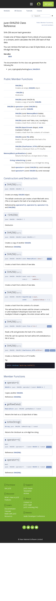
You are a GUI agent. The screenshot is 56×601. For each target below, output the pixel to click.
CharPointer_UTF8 (29, 146)
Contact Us (28, 502)
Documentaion (10, 509)
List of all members (47, 25)
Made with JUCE (10, 514)
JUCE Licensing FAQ (31, 507)
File (28, 137)
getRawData (20, 153)
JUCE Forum (28, 488)
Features (8, 500)
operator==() (42, 205)
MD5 (10, 56)
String (12, 160)
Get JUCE (48, 4)
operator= (19, 106)
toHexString (20, 160)
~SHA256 (18, 92)
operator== (20, 167)
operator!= (19, 171)
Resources (8, 516)
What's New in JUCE (12, 497)
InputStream (27, 127)
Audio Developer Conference (34, 516)
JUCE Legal (28, 505)
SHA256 (18, 85)
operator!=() (21, 205)
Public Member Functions (44, 22)
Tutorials (8, 511)
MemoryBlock (32, 113)
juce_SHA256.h (34, 69)
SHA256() (11, 207)
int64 (41, 127)
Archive (26, 493)
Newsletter (28, 491)
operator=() (31, 205)
